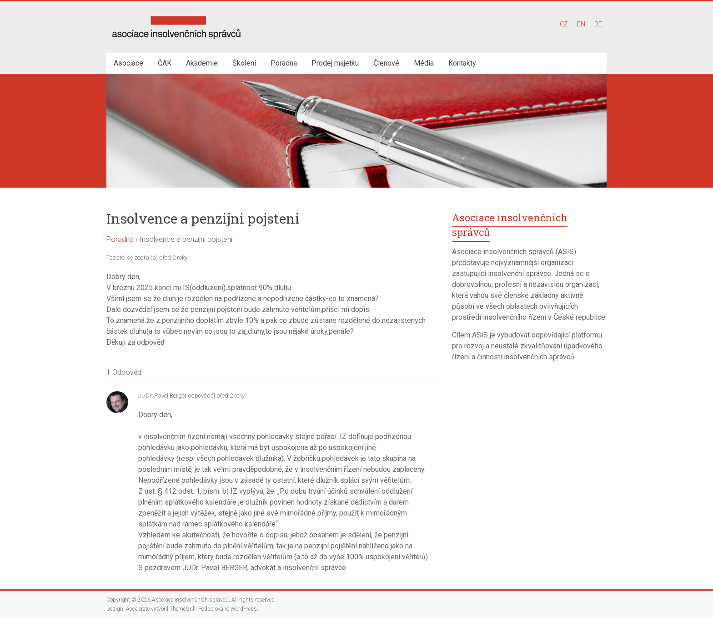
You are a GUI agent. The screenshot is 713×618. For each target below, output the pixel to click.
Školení (244, 63)
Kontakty (462, 63)
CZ (564, 24)
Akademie (202, 63)
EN (581, 24)
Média (424, 63)
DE (598, 24)
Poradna (284, 63)
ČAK (164, 63)
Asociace (128, 63)
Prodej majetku (335, 63)
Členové (386, 63)
